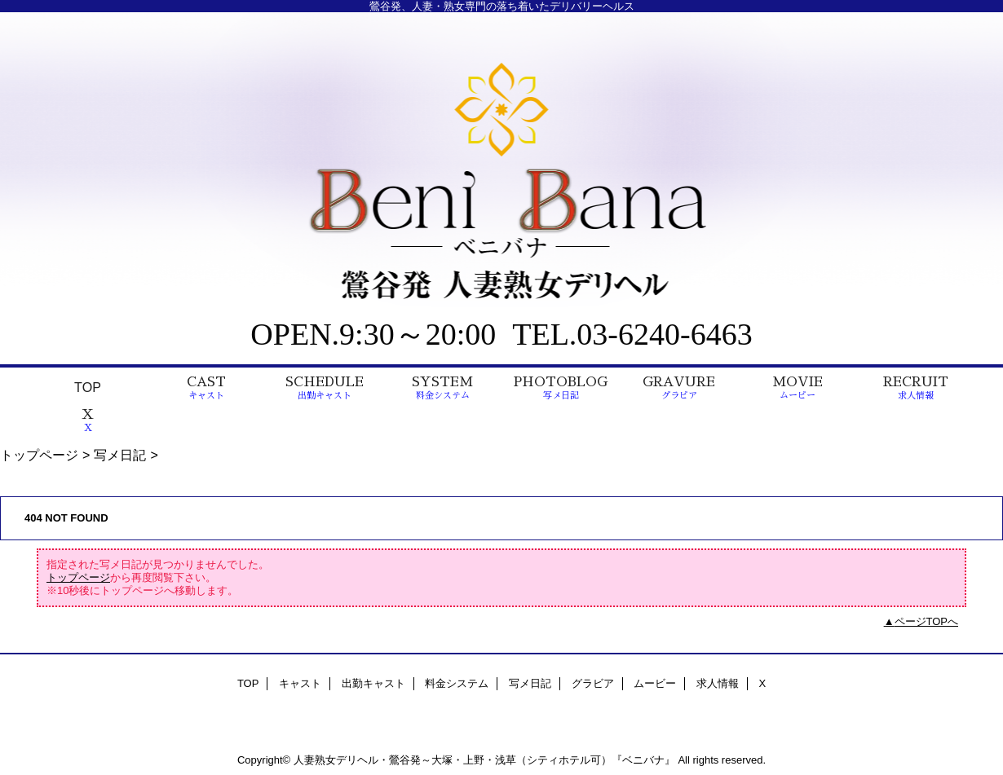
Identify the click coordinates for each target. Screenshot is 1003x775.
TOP (87, 387)
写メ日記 (120, 454)
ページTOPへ (927, 621)
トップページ (39, 454)
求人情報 (717, 683)
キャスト (300, 683)
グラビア (593, 683)
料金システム (456, 683)
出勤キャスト (373, 683)
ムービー (655, 683)
